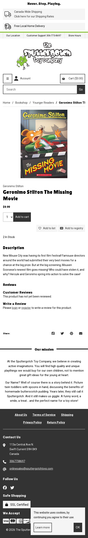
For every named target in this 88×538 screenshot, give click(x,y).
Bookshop (21, 102)
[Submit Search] (81, 89)
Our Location (13, 35)
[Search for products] (40, 89)
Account (22, 78)
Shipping (67, 414)
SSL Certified (16, 505)
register (26, 307)
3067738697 (17, 461)
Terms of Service (44, 414)
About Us (21, 414)
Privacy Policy (32, 422)
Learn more (43, 527)
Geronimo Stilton (13, 186)
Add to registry (71, 228)
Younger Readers (43, 102)
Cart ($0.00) (72, 78)
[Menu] (7, 78)
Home (6, 102)
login (15, 307)
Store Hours (74, 35)
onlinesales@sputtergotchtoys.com (31, 468)
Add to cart (22, 216)
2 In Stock (9, 237)
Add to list (46, 228)
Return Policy (56, 422)
